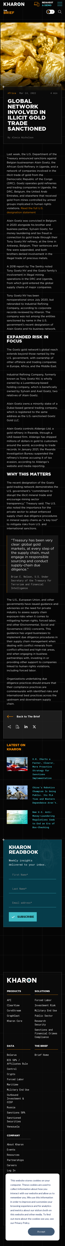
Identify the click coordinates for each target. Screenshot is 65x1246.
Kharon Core (14, 1021)
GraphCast (13, 1015)
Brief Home (42, 1054)
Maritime (12, 1084)
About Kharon (15, 1144)
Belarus (12, 1054)
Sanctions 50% (16, 1112)
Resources (13, 1154)
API (9, 1000)
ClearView (13, 1005)
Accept (41, 1231)
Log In (11, 1170)
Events (11, 1149)
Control (12, 1068)
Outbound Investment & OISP (15, 1098)
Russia (11, 1107)
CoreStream (14, 1010)
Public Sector (44, 1015)
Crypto (11, 1074)
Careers (12, 1165)
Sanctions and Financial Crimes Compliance (46, 1033)
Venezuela (13, 1126)
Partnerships (15, 1160)
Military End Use (46, 1010)
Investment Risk (45, 1005)
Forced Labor (43, 1000)
